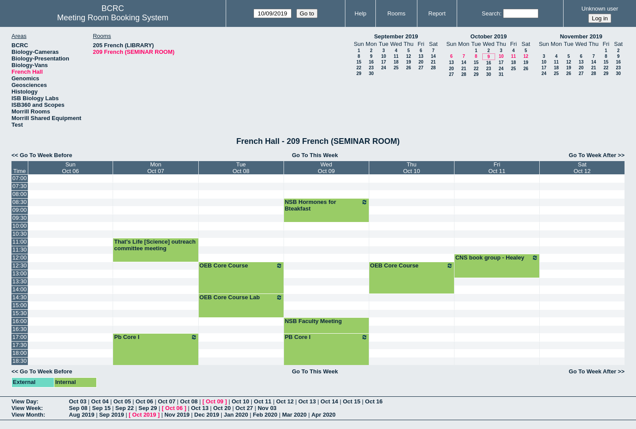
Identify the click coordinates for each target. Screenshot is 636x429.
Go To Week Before (46, 155)
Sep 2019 (111, 414)
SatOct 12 (582, 167)
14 (433, 56)
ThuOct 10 (411, 167)
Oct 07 (166, 401)
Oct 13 (307, 401)
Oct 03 (78, 401)
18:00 (19, 353)
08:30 (19, 202)
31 (501, 74)
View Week (26, 408)
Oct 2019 (144, 414)
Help (361, 13)
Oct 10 (240, 401)
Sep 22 (124, 408)
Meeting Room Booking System (112, 17)
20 (420, 62)
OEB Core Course (241, 265)
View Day (24, 401)
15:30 (19, 313)
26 (408, 67)
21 (433, 62)
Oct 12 (285, 401)
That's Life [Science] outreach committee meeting (154, 245)
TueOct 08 (240, 167)
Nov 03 (266, 408)
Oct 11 (263, 401)
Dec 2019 (206, 414)
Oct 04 (100, 401)
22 (358, 67)
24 (383, 67)
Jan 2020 (236, 414)
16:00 (19, 321)
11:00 (19, 241)
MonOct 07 (155, 167)
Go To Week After (592, 155)
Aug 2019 (82, 414)
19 (408, 62)
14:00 (19, 289)
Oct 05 (122, 401)
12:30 (19, 265)
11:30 (19, 249)
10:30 (19, 233)
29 (358, 73)
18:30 (19, 361)
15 (358, 62)
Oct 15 (351, 401)
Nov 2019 (176, 414)
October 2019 (488, 36)
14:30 (19, 297)
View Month (27, 414)
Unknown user (600, 8)
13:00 (19, 273)
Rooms (396, 13)
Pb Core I (155, 337)
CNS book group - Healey (496, 257)
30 (371, 73)
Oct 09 (214, 401)
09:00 (19, 210)
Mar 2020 (294, 414)
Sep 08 (78, 408)
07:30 (19, 186)
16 (371, 62)
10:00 (19, 225)
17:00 (19, 337)
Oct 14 (329, 401)
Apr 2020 (323, 414)
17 (383, 62)
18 (396, 62)
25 (396, 67)
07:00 (19, 178)
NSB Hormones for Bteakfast (326, 205)
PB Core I (326, 337)
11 (396, 56)
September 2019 (396, 36)
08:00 (19, 194)
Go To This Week (315, 155)
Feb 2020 (265, 414)
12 (408, 56)
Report (437, 13)
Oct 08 (189, 401)
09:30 (19, 217)
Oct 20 (222, 408)
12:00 (19, 257)
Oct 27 (244, 408)
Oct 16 (374, 401)
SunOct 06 (70, 167)
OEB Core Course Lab (241, 297)
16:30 (19, 329)
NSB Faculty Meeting (313, 321)
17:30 (19, 345)
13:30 (19, 281)
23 (371, 67)
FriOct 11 (496, 167)
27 (420, 67)
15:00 (19, 305)
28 (433, 67)
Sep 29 (148, 408)
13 (420, 56)
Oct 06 (144, 401)
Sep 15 (101, 408)
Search (491, 13)
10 (383, 56)
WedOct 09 (326, 167)
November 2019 (581, 36)
